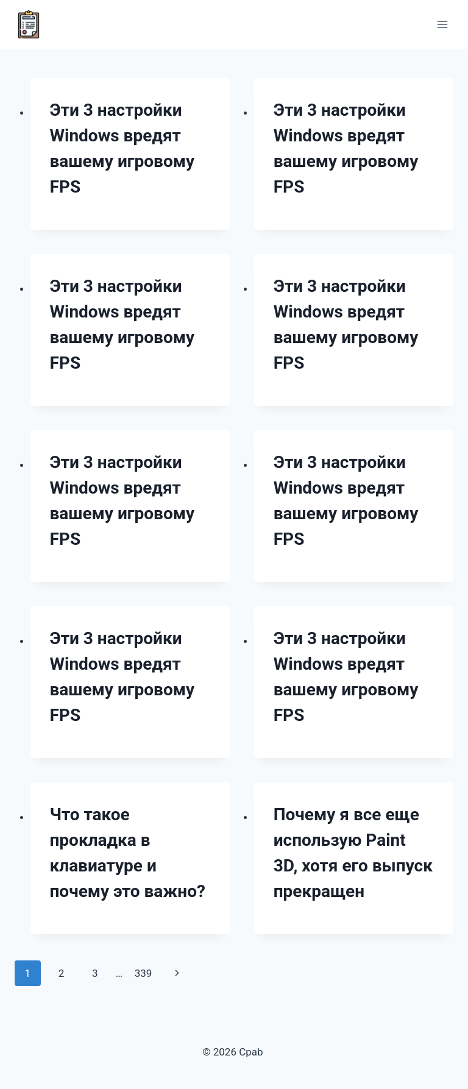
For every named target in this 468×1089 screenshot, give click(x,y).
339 (143, 973)
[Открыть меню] (442, 24)
